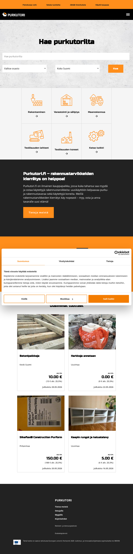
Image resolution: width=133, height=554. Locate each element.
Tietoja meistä (38, 212)
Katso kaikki (96, 139)
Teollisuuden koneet (66, 141)
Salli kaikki (108, 299)
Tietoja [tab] (109, 261)
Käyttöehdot (61, 518)
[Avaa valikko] (128, 14)
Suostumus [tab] (23, 261)
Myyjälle (59, 514)
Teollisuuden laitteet (36, 139)
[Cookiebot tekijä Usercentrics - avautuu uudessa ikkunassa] (116, 253)
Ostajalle (59, 510)
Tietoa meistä (61, 506)
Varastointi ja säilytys (66, 103)
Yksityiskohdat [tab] (66, 261)
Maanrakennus (96, 103)
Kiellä (24, 299)
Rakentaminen (36, 103)
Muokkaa (66, 299)
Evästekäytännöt (61, 533)
